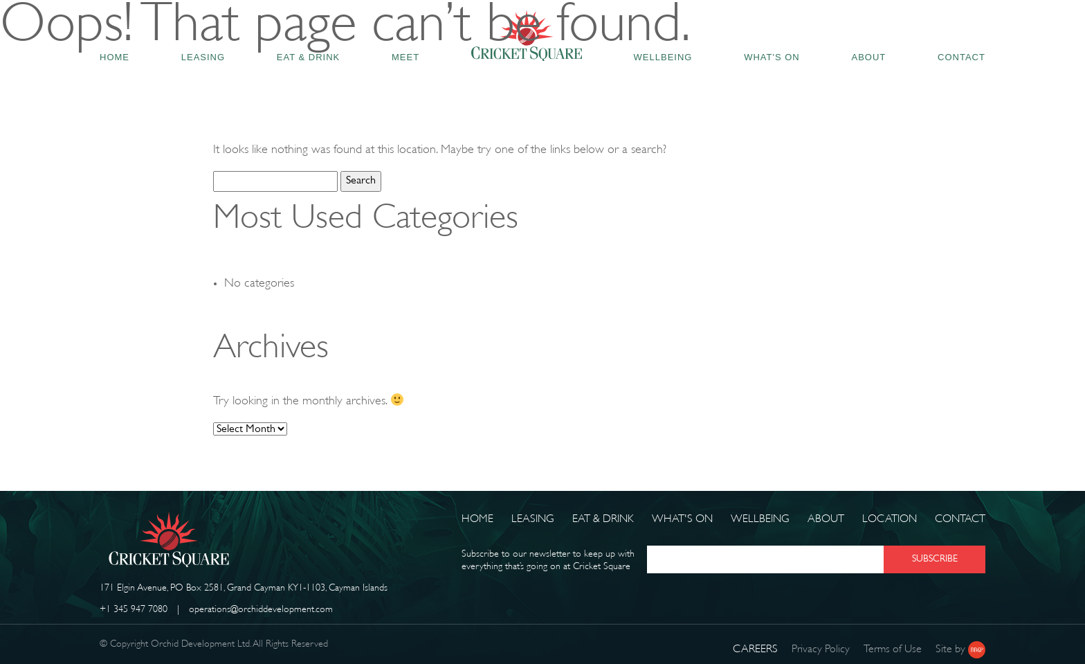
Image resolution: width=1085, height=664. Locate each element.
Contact (960, 519)
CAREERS (755, 650)
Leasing (532, 519)
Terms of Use (893, 650)
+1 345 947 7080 (133, 609)
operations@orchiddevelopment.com (261, 609)
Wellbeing (760, 519)
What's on (682, 519)
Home (477, 519)
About (826, 519)
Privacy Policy (821, 650)
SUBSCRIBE (935, 559)
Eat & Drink (603, 519)
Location (889, 519)
